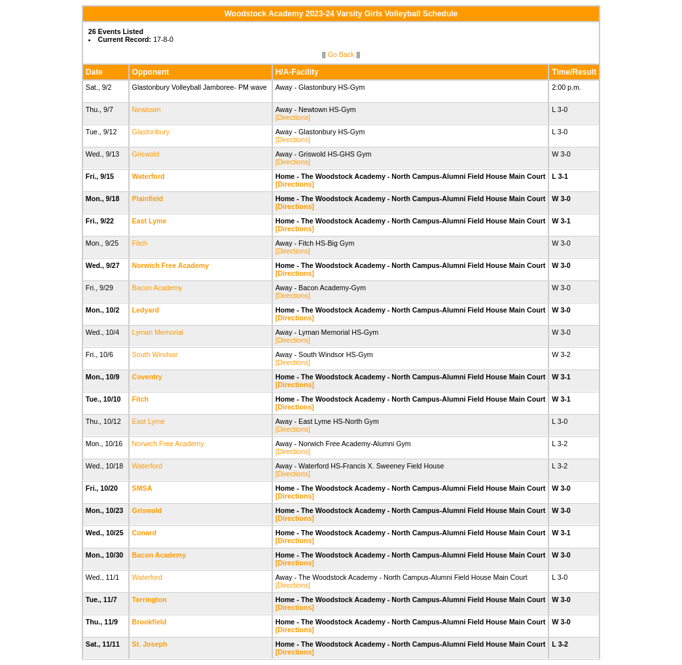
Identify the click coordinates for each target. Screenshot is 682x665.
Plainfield (147, 198)
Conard (144, 533)
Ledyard (145, 310)
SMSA (142, 488)
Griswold (145, 154)
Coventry (147, 377)
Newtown (146, 109)
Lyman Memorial (157, 332)
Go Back (341, 54)
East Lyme (149, 221)
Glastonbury (151, 132)
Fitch (139, 243)
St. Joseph (150, 644)
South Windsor (155, 354)
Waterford (148, 176)
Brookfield (149, 622)
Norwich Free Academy (170, 265)
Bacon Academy (157, 288)
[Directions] (293, 117)
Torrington (149, 599)
